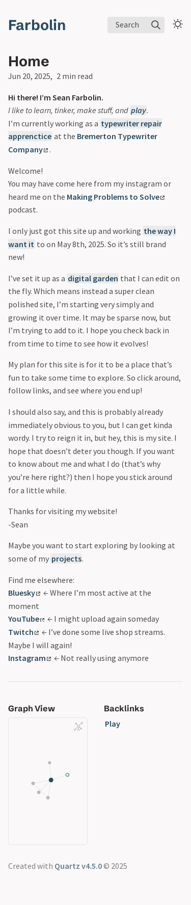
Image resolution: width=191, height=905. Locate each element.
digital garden (93, 278)
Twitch (23, 632)
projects (66, 558)
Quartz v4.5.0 (78, 866)
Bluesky (24, 593)
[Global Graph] (78, 727)
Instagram (29, 658)
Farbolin (37, 25)
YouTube (26, 619)
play (138, 110)
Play (112, 723)
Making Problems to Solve (116, 197)
